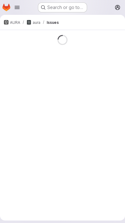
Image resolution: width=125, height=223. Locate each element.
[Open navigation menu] (17, 7)
